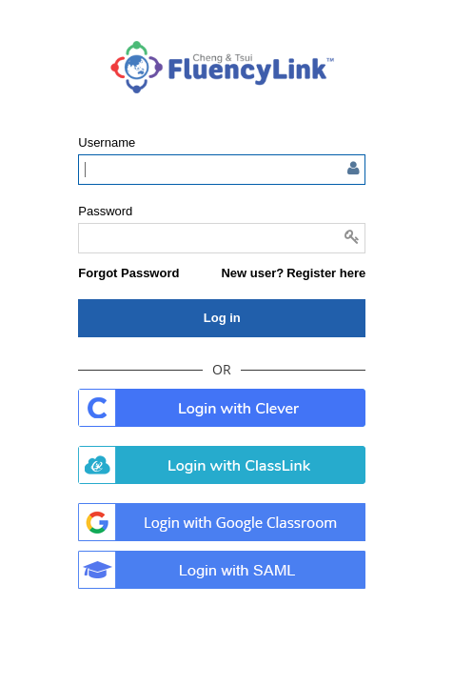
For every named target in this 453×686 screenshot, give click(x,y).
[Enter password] (221, 238)
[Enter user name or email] (221, 169)
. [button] (221, 408)
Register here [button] (325, 273)
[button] (128, 273)
